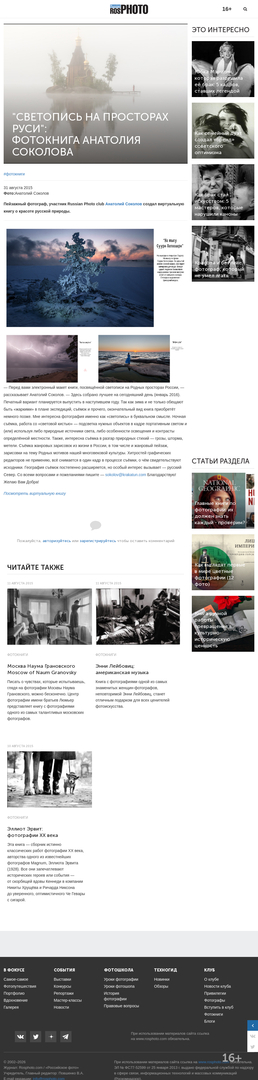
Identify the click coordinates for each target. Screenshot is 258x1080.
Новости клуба (217, 986)
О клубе (211, 979)
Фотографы (214, 1000)
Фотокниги (17, 655)
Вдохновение (16, 1000)
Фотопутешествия (20, 986)
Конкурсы (62, 986)
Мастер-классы (68, 1000)
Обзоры (161, 986)
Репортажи (64, 993)
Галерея (11, 1007)
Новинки (161, 979)
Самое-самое (16, 979)
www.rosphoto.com (151, 1039)
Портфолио (14, 993)
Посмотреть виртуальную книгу (35, 493)
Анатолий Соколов (123, 204)
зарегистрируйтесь (98, 541)
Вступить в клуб (218, 1007)
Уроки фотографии (121, 979)
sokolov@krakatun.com (125, 474)
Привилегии (215, 993)
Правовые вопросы (121, 1006)
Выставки (62, 979)
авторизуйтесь (57, 541)
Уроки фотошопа (119, 986)
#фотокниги (14, 174)
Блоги (209, 1021)
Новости (61, 1007)
